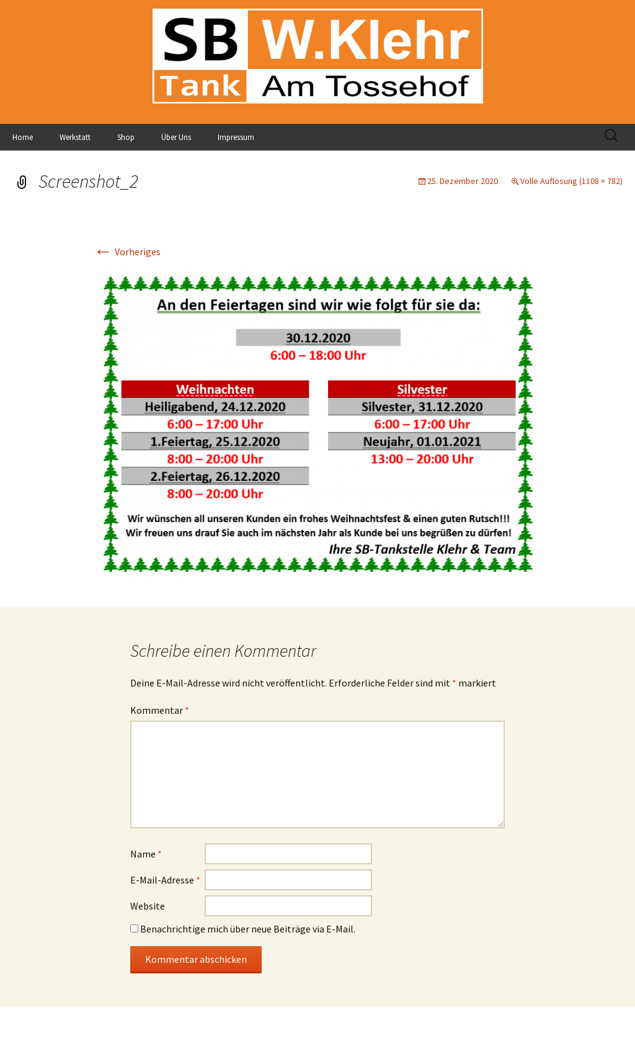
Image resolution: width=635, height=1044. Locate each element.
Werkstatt (75, 137)
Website (147, 906)
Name (146, 854)
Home (22, 137)
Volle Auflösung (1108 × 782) (571, 180)
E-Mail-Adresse (165, 880)
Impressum (236, 137)
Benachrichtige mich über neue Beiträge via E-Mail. (247, 929)
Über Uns (176, 137)
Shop (126, 137)
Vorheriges (127, 251)
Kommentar (159, 710)
